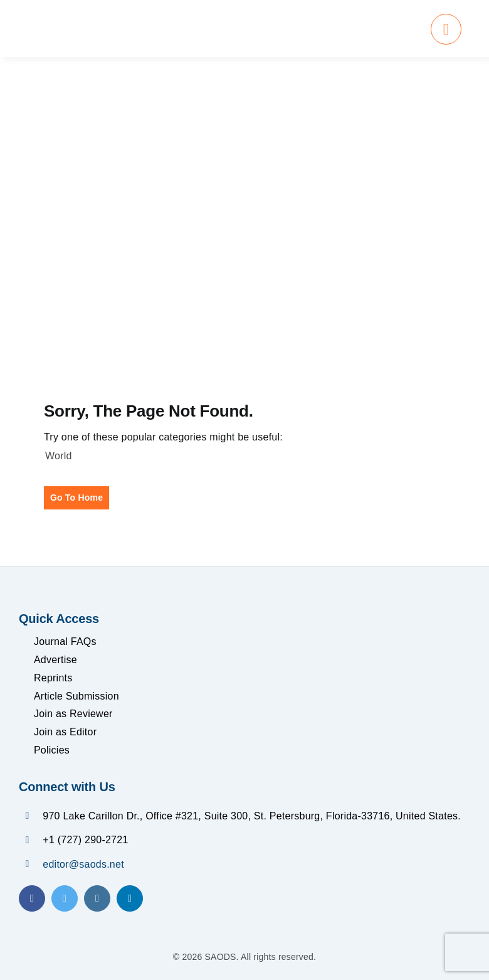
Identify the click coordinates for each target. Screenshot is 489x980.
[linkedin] (130, 898)
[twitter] (64, 898)
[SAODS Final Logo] (126, 21)
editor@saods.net (83, 864)
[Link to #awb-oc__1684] (446, 29)
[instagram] (97, 898)
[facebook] (32, 898)
